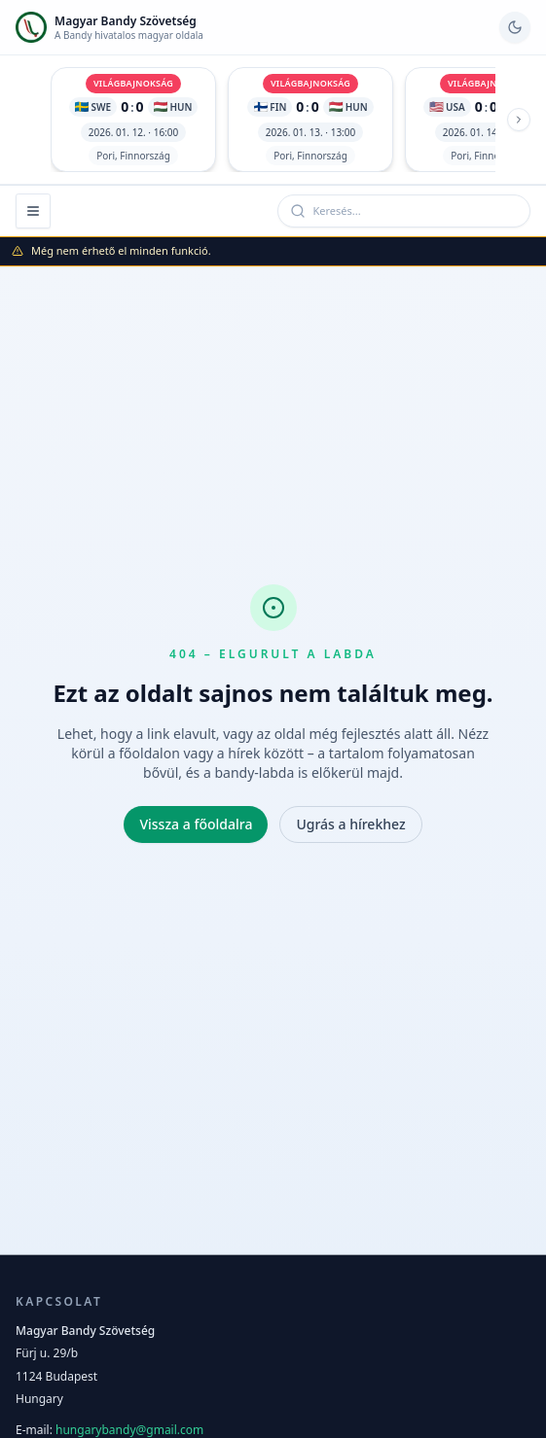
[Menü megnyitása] (33, 210)
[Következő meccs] (518, 119)
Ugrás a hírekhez (350, 824)
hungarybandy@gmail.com (129, 1429)
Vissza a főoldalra (195, 824)
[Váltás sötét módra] (514, 27)
